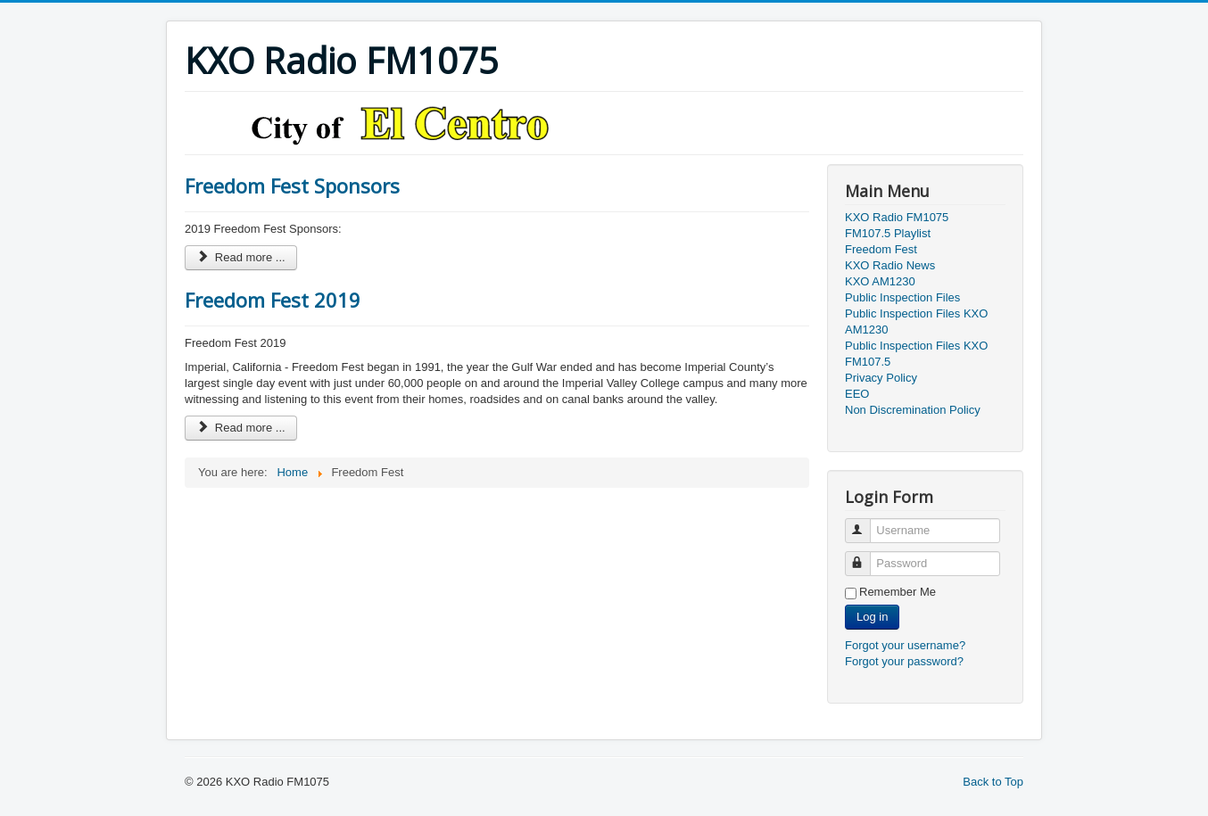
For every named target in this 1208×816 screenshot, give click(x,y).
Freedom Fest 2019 (272, 299)
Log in (872, 616)
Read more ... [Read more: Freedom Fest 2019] (240, 427)
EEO (857, 393)
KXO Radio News (890, 265)
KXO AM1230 (880, 281)
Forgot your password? (904, 661)
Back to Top (993, 781)
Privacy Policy (881, 377)
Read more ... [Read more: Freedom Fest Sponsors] (240, 257)
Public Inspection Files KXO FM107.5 (916, 353)
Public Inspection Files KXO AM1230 (916, 321)
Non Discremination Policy (912, 409)
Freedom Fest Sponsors (292, 185)
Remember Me (897, 591)
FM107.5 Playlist (888, 233)
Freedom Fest (881, 249)
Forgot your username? (905, 645)
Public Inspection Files (902, 297)
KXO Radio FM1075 (896, 217)
